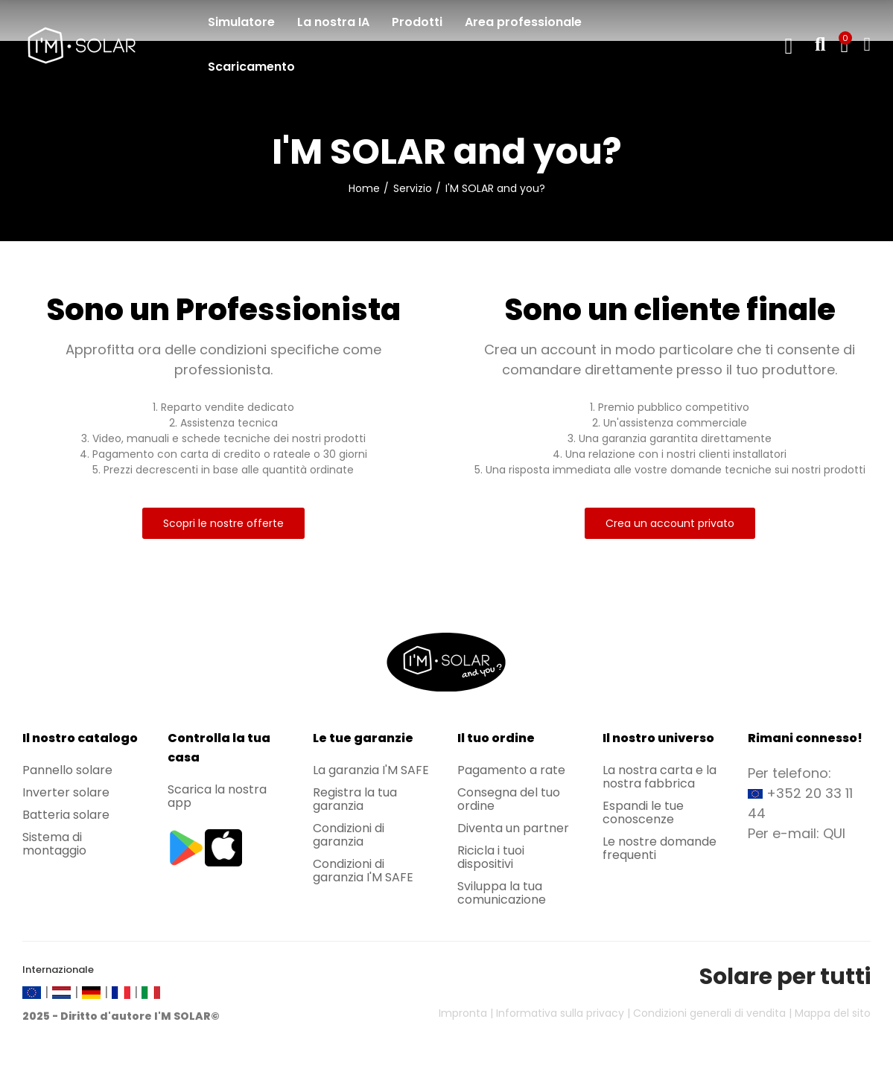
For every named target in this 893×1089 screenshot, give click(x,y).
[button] (223, 523)
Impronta (463, 1013)
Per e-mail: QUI (796, 833)
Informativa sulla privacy (560, 1013)
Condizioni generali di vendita (709, 1013)
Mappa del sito (833, 1013)
